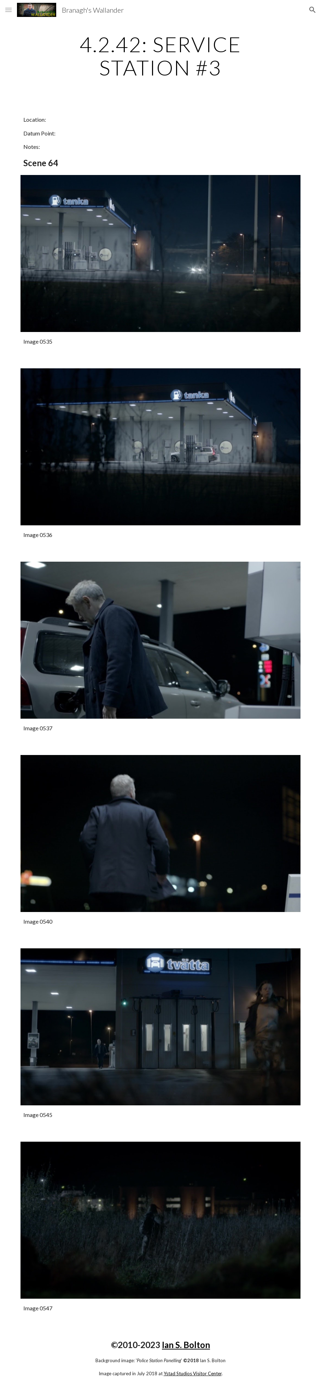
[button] (8, 9)
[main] (160, 56)
